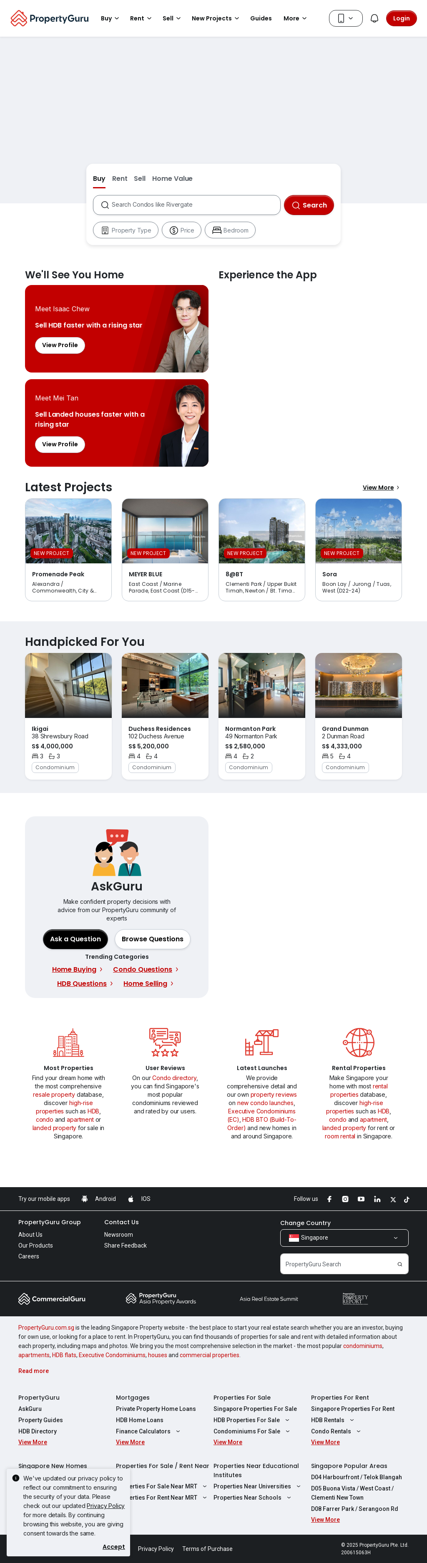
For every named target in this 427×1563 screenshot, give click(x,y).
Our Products (35, 1245)
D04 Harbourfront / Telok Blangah (356, 1477)
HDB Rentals (333, 1420)
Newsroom (118, 1234)
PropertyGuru (39, 1397)
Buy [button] (111, 18)
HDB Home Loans (139, 1420)
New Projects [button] (217, 18)
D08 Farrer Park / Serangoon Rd (354, 1508)
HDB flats (64, 1355)
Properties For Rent (340, 1397)
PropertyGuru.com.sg (46, 1327)
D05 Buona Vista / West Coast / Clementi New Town (352, 1493)
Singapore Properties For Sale (255, 1408)
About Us (30, 1234)
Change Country (305, 1223)
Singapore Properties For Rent (352, 1408)
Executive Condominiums (112, 1355)
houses (157, 1355)
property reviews (274, 1094)
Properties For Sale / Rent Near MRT (162, 1470)
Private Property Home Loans (156, 1408)
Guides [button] (261, 18)
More (296, 18)
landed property (55, 1127)
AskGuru (30, 1408)
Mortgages (133, 1397)
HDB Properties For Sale (252, 1420)
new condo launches (265, 1102)
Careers (28, 1256)
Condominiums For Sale (253, 1431)
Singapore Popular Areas (349, 1466)
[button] (153, 939)
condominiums (362, 1346)
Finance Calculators (149, 1431)
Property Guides (40, 1420)
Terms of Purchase (207, 1548)
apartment (80, 1119)
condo (44, 1119)
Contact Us (121, 1222)
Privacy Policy (106, 1505)
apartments (34, 1355)
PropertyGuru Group (49, 1222)
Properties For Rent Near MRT (162, 1497)
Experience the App (310, 376)
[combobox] (195, 205)
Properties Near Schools (253, 1497)
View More (382, 487)
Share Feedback (125, 1245)
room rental (340, 1136)
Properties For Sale (242, 1397)
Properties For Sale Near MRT (162, 1486)
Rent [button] (142, 18)
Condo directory (174, 1077)
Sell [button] (173, 18)
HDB (94, 1111)
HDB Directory (37, 1431)
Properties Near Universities (258, 1486)
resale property (54, 1094)
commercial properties (209, 1355)
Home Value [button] (172, 178)
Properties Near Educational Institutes (256, 1470)
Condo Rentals (337, 1431)
